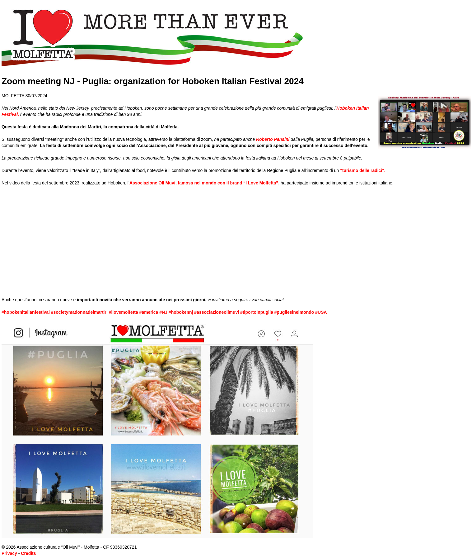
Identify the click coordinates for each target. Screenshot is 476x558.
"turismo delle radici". (362, 170)
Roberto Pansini (272, 139)
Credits (28, 553)
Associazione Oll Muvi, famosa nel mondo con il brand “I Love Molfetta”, (204, 182)
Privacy (9, 553)
